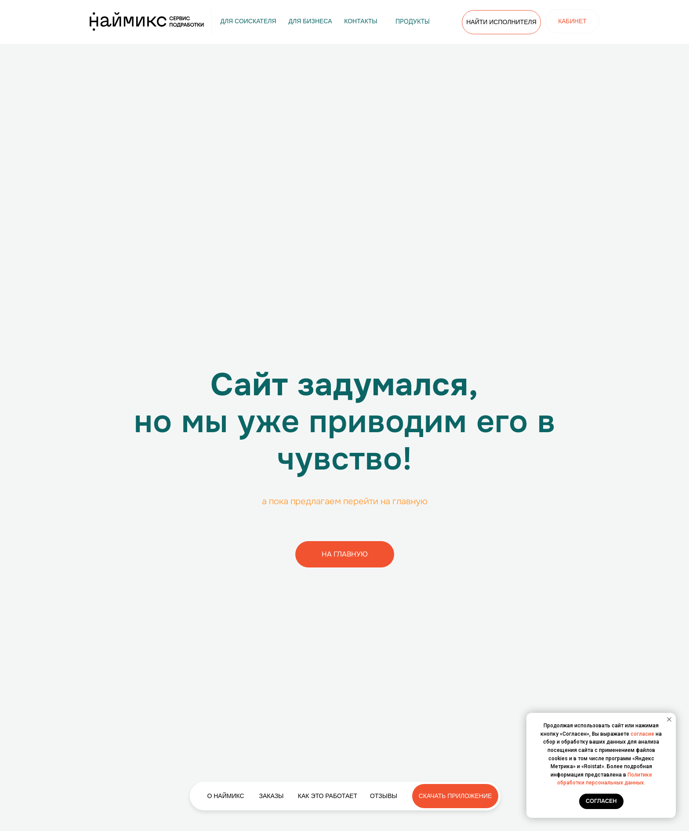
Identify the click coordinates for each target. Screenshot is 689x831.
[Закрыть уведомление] (669, 719)
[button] (271, 796)
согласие (642, 734)
